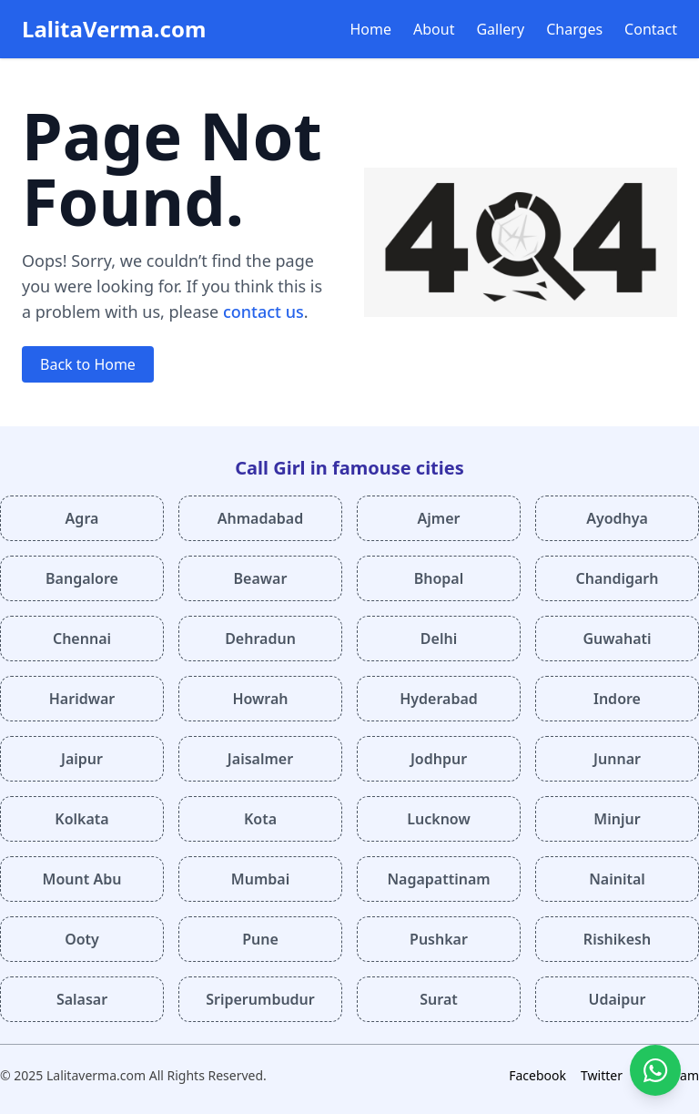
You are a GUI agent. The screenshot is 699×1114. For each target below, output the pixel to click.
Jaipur (82, 759)
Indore (617, 699)
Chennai (82, 639)
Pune (260, 939)
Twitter (602, 1075)
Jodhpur (438, 759)
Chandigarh (616, 578)
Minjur (616, 819)
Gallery (500, 29)
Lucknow (438, 819)
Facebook (537, 1075)
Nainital (617, 879)
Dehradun (260, 639)
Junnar (617, 759)
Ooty (82, 939)
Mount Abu (82, 879)
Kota (260, 819)
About (433, 29)
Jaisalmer (260, 759)
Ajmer (439, 518)
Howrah (260, 699)
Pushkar (439, 939)
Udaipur (616, 999)
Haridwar (82, 699)
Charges (574, 29)
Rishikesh (617, 939)
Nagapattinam (438, 879)
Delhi (438, 639)
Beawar (261, 578)
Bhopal (439, 578)
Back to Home (88, 364)
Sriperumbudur (260, 999)
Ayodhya (617, 518)
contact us (263, 311)
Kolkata (81, 819)
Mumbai (260, 879)
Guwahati (616, 639)
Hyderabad (439, 699)
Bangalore (82, 578)
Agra (82, 518)
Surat (439, 999)
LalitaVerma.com (114, 29)
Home (371, 29)
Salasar (81, 999)
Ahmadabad (260, 518)
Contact (650, 29)
